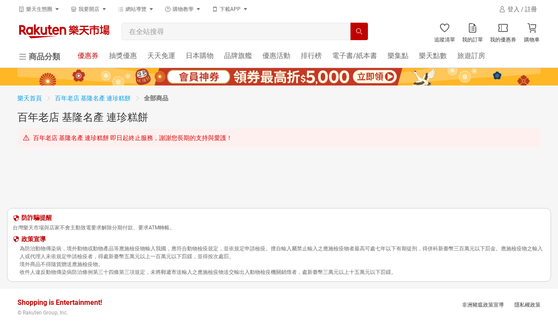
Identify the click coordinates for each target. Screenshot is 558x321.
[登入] (518, 9)
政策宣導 (33, 239)
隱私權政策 (527, 305)
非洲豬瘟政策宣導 (483, 305)
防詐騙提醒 (36, 217)
